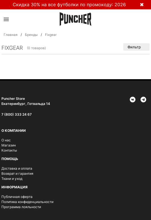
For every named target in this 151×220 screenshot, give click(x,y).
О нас (6, 140)
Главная (11, 35)
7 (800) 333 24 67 (16, 114)
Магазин (8, 145)
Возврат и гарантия (17, 173)
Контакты (9, 150)
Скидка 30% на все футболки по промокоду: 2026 (69, 4)
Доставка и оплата (16, 168)
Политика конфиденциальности (27, 202)
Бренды (31, 35)
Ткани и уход (11, 178)
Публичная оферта (17, 197)
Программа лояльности (21, 207)
